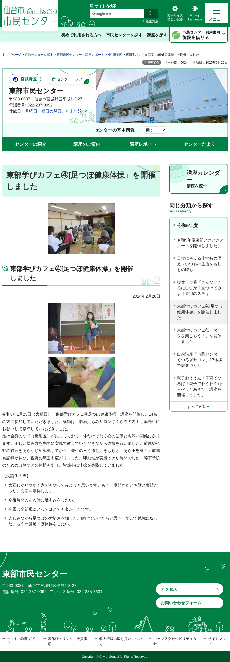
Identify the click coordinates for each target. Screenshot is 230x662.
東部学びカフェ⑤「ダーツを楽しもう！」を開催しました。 (199, 336)
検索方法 (152, 21)
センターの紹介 (30, 144)
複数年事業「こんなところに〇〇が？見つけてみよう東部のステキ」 (199, 288)
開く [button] (149, 130)
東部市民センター (69, 54)
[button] (216, 13)
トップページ (11, 54)
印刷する (153, 62)
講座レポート (94, 54)
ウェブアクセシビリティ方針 (175, 641)
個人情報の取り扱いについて (120, 641)
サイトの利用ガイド (21, 641)
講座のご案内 (86, 144)
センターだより (199, 144)
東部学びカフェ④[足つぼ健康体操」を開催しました (200, 312)
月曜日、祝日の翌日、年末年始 (53, 111)
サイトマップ (217, 641)
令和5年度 (115, 54)
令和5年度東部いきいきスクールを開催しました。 (200, 243)
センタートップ (69, 79)
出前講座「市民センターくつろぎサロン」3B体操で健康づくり (199, 360)
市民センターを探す (39, 54)
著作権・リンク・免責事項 (67, 641)
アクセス (169, 589)
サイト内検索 (105, 6)
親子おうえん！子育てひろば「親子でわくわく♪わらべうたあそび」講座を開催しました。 (200, 386)
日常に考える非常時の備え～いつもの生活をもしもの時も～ (199, 264)
